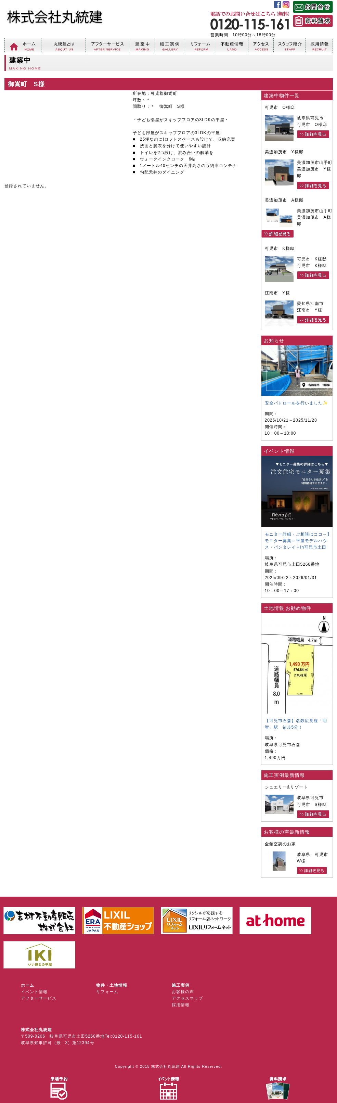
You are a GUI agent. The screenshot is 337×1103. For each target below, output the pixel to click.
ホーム (27, 985)
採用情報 (181, 1004)
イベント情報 (34, 991)
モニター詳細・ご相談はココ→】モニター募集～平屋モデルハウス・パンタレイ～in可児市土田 (298, 541)
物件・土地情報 (111, 985)
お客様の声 (183, 991)
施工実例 (181, 985)
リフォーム (107, 991)
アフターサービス (38, 998)
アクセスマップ (187, 998)
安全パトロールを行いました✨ (296, 403)
